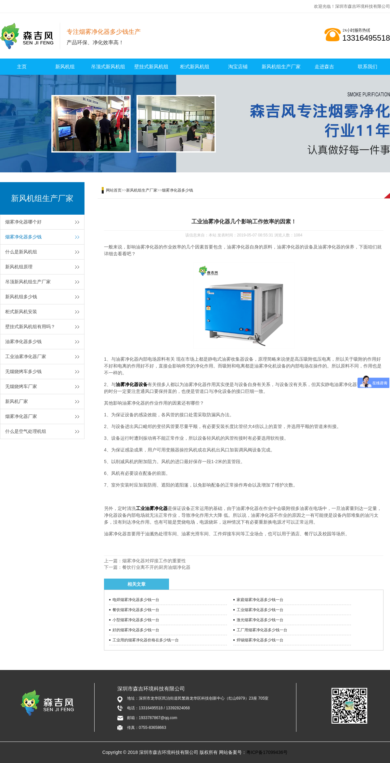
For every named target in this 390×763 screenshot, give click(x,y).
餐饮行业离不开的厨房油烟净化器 (156, 567)
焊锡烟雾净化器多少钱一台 (260, 640)
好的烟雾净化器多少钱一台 (135, 630)
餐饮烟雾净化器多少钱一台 (135, 610)
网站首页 (114, 190)
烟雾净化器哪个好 (23, 221)
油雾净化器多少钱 (23, 341)
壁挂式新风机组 (151, 66)
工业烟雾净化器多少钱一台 (260, 610)
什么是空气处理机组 (25, 431)
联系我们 (367, 66)
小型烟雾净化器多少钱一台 (135, 620)
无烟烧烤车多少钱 (23, 371)
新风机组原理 (18, 266)
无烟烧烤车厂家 (21, 386)
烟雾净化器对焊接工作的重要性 (154, 560)
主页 (22, 66)
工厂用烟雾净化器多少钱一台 (262, 630)
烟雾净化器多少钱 (23, 236)
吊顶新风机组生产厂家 (28, 281)
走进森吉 (324, 66)
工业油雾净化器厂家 (25, 356)
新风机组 (65, 66)
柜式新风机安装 (21, 311)
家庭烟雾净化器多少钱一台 (260, 599)
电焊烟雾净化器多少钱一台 (135, 599)
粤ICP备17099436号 (267, 752)
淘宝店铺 (238, 66)
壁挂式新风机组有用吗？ (30, 326)
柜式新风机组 (194, 66)
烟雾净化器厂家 (21, 416)
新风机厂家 (16, 401)
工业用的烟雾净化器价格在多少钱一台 (145, 640)
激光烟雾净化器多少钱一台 (260, 620)
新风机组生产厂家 (281, 66)
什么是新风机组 (21, 251)
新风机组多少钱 (21, 296)
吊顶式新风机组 (108, 66)
